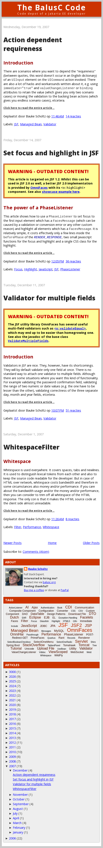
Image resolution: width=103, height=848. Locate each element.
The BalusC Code (51, 7)
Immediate (86, 621)
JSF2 (76, 625)
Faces (14, 621)
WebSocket (77, 652)
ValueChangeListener (24, 652)
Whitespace (17, 461)
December (20, 770)
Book (59, 608)
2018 (12, 714)
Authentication (47, 608)
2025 (12, 681)
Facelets (86, 617)
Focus (18, 269)
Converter (62, 610)
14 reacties (73, 116)
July (15, 813)
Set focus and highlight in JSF (51, 152)
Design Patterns (56, 614)
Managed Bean (31, 124)
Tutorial (16, 648)
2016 (12, 724)
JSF (16, 124)
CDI (68, 607)
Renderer (84, 637)
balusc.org (49, 582)
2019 (12, 709)
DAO (25, 614)
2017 (12, 719)
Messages (46, 631)
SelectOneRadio (64, 642)
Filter (17, 527)
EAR (24, 618)
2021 (12, 700)
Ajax (35, 607)
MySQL (59, 630)
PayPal (65, 590)
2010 (12, 752)
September (21, 804)
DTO (92, 614)
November (20, 795)
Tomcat (84, 645)
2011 (12, 747)
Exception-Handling (68, 618)
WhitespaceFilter (31, 447)
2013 (12, 738)
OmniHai (17, 634)
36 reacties (73, 261)
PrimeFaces (37, 637)
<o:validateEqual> (70, 328)
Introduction (18, 63)
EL (54, 617)
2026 (12, 676)
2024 (12, 686)
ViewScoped (58, 652)
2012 (12, 742)
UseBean (61, 649)
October (19, 799)
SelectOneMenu (43, 641)
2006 (12, 838)
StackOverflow (34, 645)
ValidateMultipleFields (28, 341)
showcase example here (60, 192)
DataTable (37, 614)
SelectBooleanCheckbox (19, 642)
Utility (72, 648)
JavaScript (46, 269)
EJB (47, 617)
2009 (12, 757)
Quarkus (51, 638)
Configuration (46, 610)
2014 (12, 733)
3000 (12, 672)
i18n (75, 621)
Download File (77, 614)
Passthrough (32, 635)
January (18, 832)
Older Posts (91, 543)
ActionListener (15, 608)
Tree (94, 645)
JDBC (43, 626)
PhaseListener (70, 269)
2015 (12, 728)
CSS (73, 611)
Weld (89, 652)
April (16, 818)
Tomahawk (69, 645)
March (17, 823)
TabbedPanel (54, 645)
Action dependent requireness (32, 44)
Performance (32, 527)
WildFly (58, 655)
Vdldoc (42, 652)
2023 (12, 691)
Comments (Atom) (36, 552)
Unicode (29, 648)
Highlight (30, 269)
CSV (80, 611)
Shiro (93, 642)
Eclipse (35, 617)
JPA (53, 626)
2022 (12, 695)
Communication (84, 607)
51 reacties (73, 410)
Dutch (14, 617)
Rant (61, 637)
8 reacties (72, 519)
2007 (12, 766)
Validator (49, 124)
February (19, 828)
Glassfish (44, 621)
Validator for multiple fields (49, 298)
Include (14, 626)
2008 (12, 761)
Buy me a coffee (34, 590)
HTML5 (66, 621)
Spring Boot (13, 645)
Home (52, 543)
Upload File (45, 648)
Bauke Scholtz (38, 569)
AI (27, 607)
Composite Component (22, 610)
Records (71, 638)
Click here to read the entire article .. (28, 108)
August (18, 809)
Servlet (81, 641)
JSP (88, 625)
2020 (12, 705)
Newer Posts (12, 543)
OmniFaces (39, 188)
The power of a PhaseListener (38, 207)
